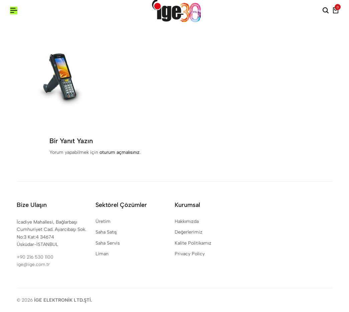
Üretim (103, 221)
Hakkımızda (187, 221)
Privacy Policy (190, 254)
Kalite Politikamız (193, 243)
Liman (102, 254)
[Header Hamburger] (13, 10)
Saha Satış (106, 232)
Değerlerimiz (188, 232)
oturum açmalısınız (120, 152)
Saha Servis (108, 243)
